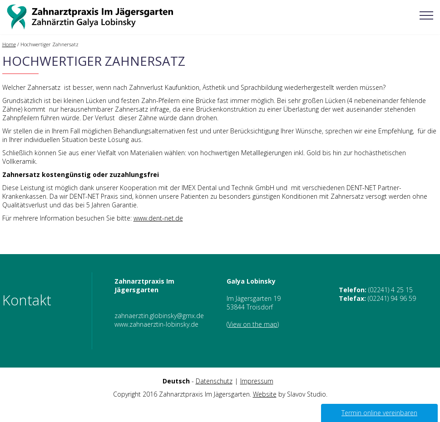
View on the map (252, 324)
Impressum (256, 381)
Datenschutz (214, 381)
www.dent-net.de (158, 218)
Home (9, 44)
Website (265, 394)
